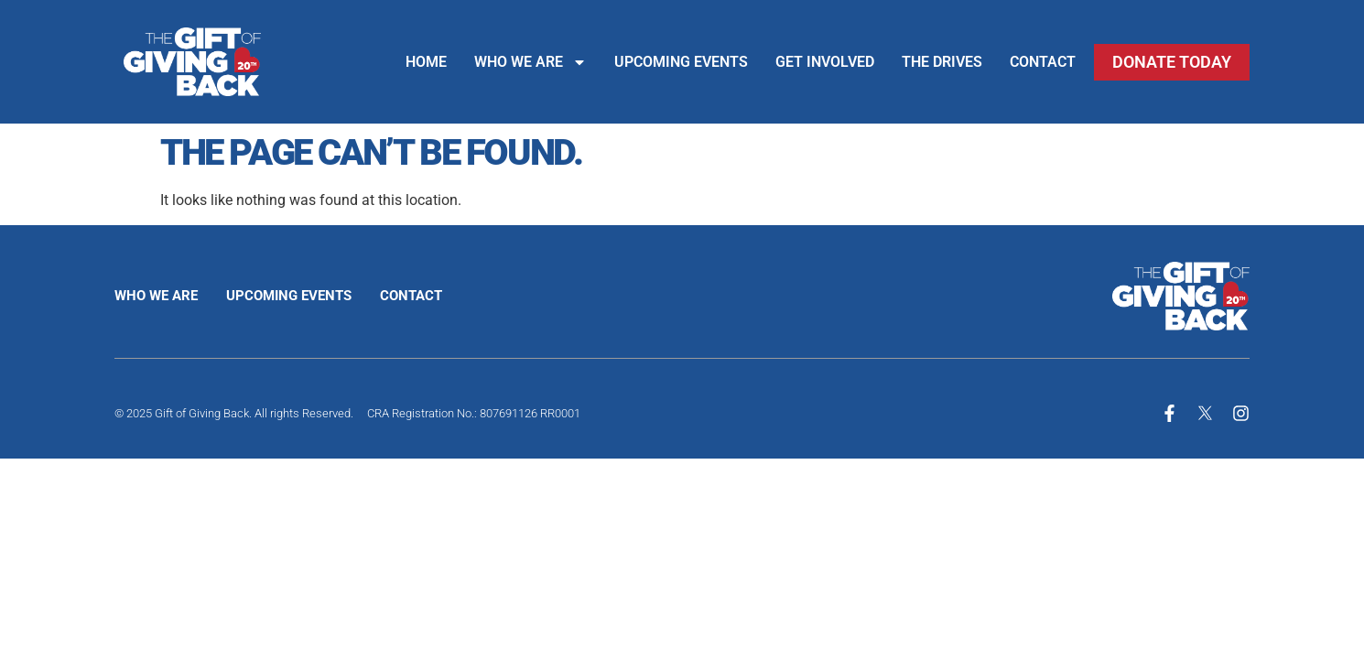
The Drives (942, 61)
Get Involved (824, 61)
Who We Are (530, 62)
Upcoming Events (681, 61)
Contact (1043, 61)
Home (426, 61)
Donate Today (1171, 61)
